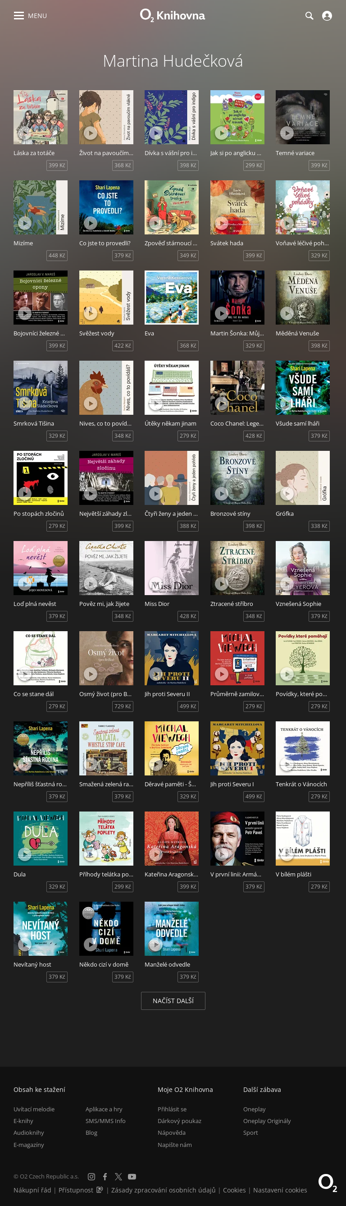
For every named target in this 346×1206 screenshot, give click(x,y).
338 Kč (319, 526)
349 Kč (188, 255)
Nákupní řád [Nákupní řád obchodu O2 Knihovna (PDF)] (32, 1190)
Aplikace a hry (104, 1109)
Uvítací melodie (34, 1109)
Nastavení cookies (280, 1190)
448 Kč (57, 255)
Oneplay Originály (267, 1121)
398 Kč (188, 165)
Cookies (234, 1190)
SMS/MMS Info (106, 1121)
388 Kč (188, 526)
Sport (250, 1132)
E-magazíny (29, 1145)
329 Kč (319, 255)
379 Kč (122, 255)
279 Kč (188, 436)
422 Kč (122, 345)
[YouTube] (132, 1176)
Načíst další (173, 1000)
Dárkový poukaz (179, 1121)
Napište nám (175, 1145)
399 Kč (57, 165)
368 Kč (122, 165)
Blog (91, 1132)
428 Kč (254, 436)
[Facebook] (105, 1176)
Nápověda (172, 1132)
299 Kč (254, 165)
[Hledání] (309, 16)
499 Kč (188, 706)
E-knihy (23, 1121)
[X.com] (118, 1176)
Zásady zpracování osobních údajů (163, 1190)
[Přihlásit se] (326, 16)
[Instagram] (91, 1176)
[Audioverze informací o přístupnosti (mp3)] (100, 1190)
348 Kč (122, 436)
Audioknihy (29, 1132)
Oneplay (254, 1109)
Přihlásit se (172, 1109)
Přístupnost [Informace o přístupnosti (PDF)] (76, 1190)
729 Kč (122, 706)
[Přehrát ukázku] (25, 133)
